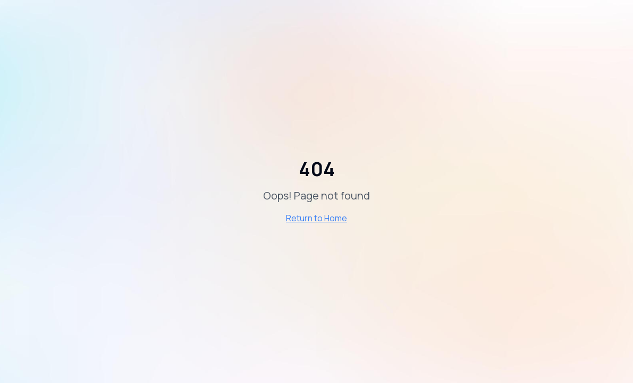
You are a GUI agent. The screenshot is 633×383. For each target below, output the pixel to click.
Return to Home (316, 218)
